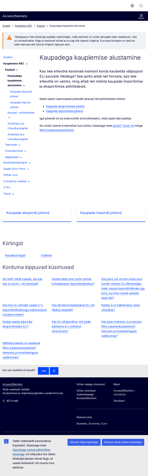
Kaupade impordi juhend (101, 213)
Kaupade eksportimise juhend (65, 106)
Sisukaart (119, 400)
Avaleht (6, 25)
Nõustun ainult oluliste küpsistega (123, 442)
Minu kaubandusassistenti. (57, 130)
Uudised (46, 255)
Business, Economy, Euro (92, 423)
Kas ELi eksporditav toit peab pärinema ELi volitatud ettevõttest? (71, 326)
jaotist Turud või (123, 125)
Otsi (141, 6)
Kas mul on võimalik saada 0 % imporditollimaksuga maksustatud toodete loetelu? (25, 309)
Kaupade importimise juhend (64, 111)
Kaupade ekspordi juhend (27, 213)
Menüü (141, 16)
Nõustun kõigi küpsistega (84, 442)
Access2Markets (13, 384)
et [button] (132, 6)
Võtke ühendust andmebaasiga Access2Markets (87, 394)
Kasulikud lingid (15, 255)
